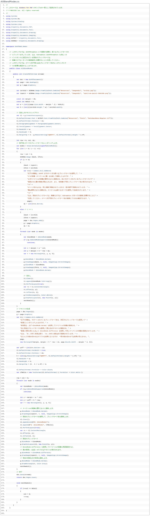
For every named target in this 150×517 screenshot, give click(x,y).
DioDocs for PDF (26, 8)
